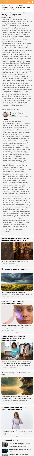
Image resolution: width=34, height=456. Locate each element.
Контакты (21, 9)
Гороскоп (10, 5)
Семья (21, 5)
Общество (19, 7)
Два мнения (5, 7)
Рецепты (13, 9)
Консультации (6, 9)
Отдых (12, 7)
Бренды (4, 5)
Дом (16, 5)
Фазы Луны (26, 7)
